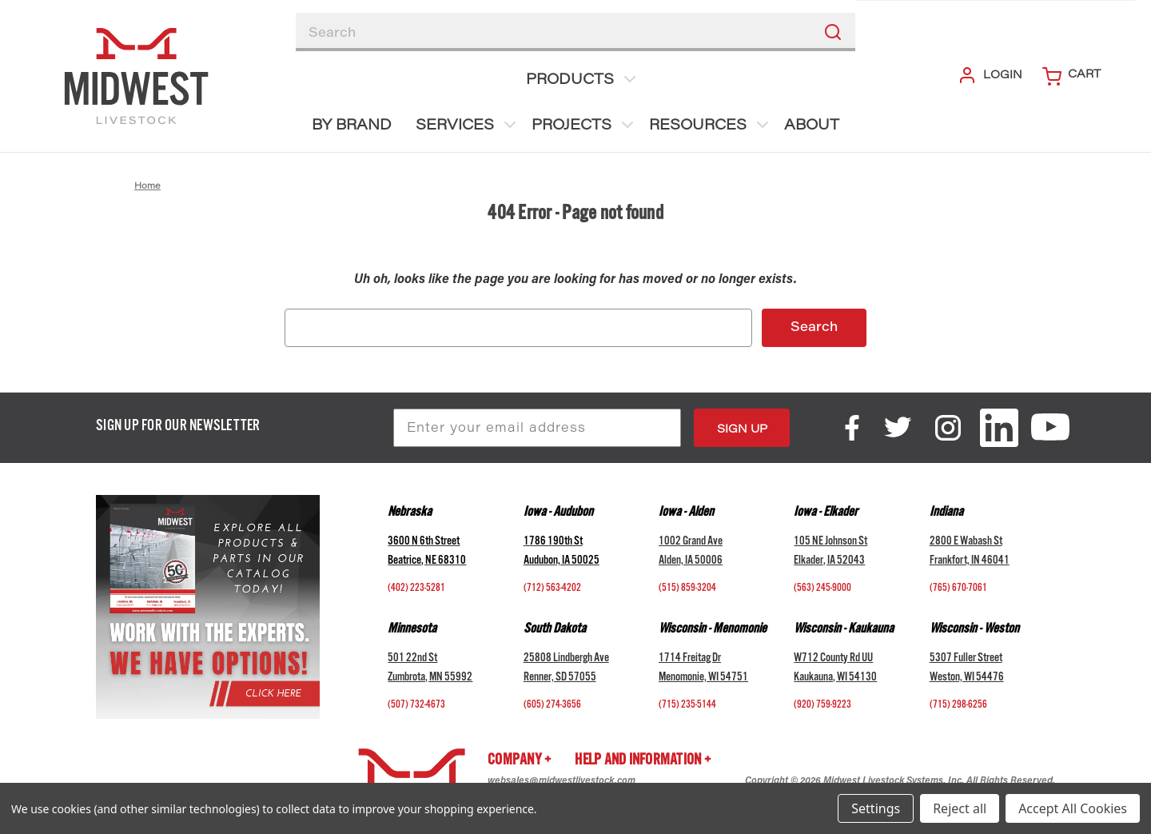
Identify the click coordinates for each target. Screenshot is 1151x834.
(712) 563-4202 (552, 589)
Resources (710, 124)
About (811, 126)
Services (468, 124)
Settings (875, 808)
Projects (584, 124)
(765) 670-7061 (958, 589)
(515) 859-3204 (687, 589)
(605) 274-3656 (552, 706)
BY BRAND (352, 126)
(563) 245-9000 (822, 589)
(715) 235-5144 (687, 706)
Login (990, 75)
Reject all (959, 808)
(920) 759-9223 (822, 706)
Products (582, 79)
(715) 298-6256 (958, 706)
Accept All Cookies (1072, 808)
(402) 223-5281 (416, 589)
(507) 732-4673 (416, 706)
